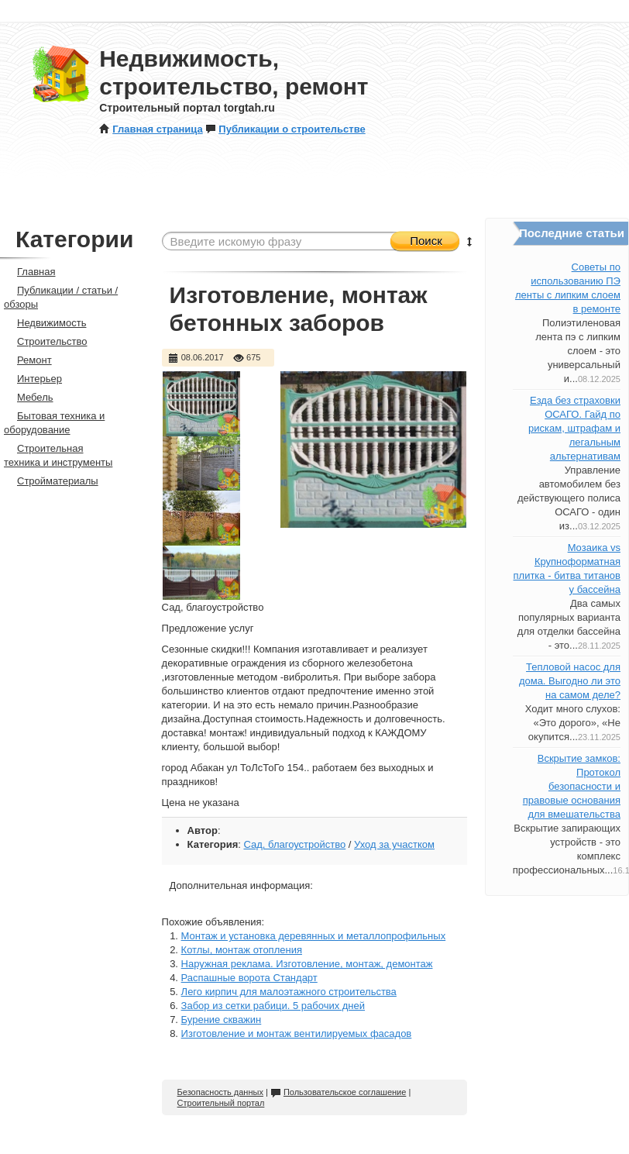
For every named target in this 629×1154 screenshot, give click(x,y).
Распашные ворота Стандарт (249, 977)
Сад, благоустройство (294, 844)
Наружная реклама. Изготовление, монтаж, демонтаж (307, 964)
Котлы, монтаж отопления (241, 950)
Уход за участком (394, 844)
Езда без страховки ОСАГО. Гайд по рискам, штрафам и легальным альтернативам (574, 428)
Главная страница (150, 129)
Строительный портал (221, 1102)
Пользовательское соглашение (338, 1092)
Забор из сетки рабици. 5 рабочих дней (273, 1005)
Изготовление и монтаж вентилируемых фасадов (296, 1033)
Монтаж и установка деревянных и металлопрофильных (313, 936)
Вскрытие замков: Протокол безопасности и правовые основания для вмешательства (571, 786)
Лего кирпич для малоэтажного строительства (289, 991)
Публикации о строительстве (285, 129)
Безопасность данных (220, 1092)
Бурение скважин (221, 1019)
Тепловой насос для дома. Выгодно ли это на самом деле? (569, 681)
